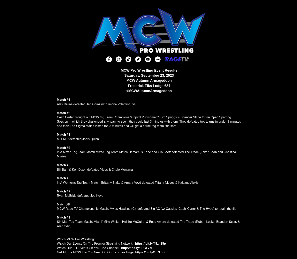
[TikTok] (128, 59)
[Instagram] (119, 59)
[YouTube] (148, 59)
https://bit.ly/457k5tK (150, 252)
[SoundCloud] (158, 59)
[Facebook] (109, 59)
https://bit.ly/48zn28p (150, 243)
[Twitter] (138, 59)
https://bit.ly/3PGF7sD (137, 248)
